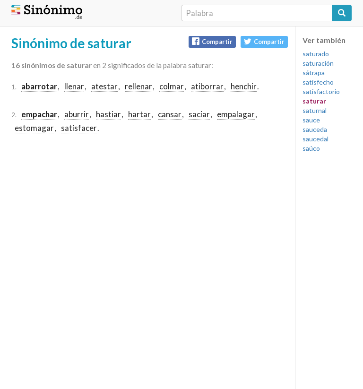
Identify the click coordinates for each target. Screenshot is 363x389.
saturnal (314, 110)
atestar (104, 86)
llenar (74, 86)
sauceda (314, 129)
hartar (139, 114)
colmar (171, 86)
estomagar (34, 128)
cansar (170, 114)
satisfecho (318, 82)
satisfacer (79, 128)
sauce (311, 120)
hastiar (108, 114)
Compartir (212, 41)
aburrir (76, 114)
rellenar (138, 86)
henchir (244, 86)
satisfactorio (321, 91)
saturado (315, 54)
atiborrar (207, 86)
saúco (311, 148)
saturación (318, 63)
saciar (199, 114)
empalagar (236, 114)
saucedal (315, 139)
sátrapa (313, 73)
